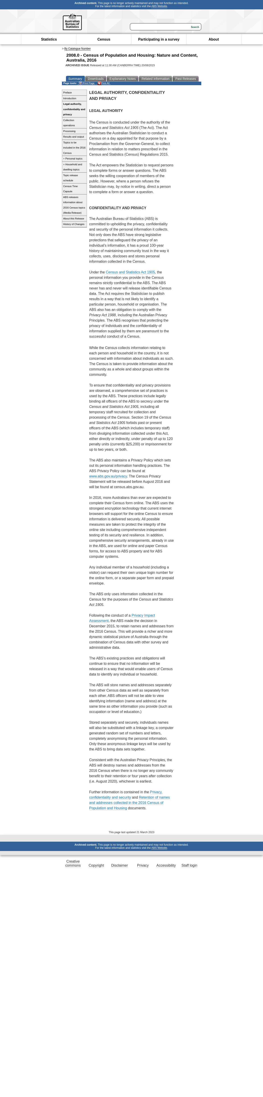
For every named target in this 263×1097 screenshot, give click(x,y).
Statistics (49, 39)
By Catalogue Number (77, 48)
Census (103, 39)
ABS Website (159, 6)
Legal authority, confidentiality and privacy (74, 109)
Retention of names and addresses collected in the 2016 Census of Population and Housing (129, 802)
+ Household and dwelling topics (72, 167)
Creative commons (73, 863)
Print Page (87, 83)
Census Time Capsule (70, 189)
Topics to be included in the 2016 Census (74, 147)
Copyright (96, 865)
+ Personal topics (72, 158)
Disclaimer (119, 865)
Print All (103, 83)
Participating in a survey (158, 39)
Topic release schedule (70, 178)
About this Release (73, 218)
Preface (67, 92)
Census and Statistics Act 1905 (130, 272)
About (214, 39)
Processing (69, 131)
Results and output (73, 136)
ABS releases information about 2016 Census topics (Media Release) (74, 205)
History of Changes (73, 224)
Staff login (189, 865)
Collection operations (69, 123)
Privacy (143, 865)
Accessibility (166, 865)
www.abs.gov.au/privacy (108, 476)
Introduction (69, 98)
